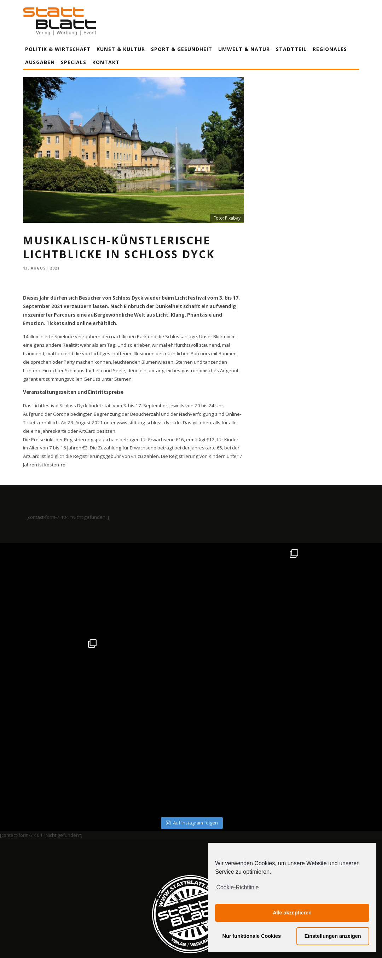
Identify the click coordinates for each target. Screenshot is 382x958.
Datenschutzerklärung (192, 887)
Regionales (330, 49)
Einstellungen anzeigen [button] (333, 936)
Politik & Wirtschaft (58, 49)
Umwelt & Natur (244, 49)
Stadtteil (291, 49)
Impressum (115, 887)
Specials (73, 62)
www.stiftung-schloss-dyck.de (149, 422)
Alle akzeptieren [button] (292, 913)
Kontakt (106, 62)
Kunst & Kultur (121, 49)
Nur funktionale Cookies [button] (251, 936)
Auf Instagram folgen (192, 733)
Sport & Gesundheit (181, 49)
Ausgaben (40, 62)
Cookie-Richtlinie (237, 887)
